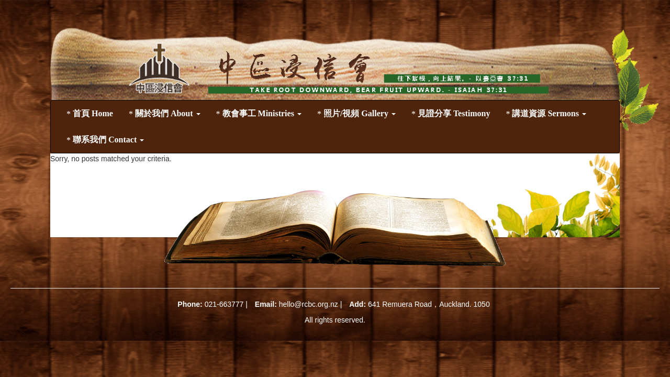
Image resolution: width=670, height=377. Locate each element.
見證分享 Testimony (450, 113)
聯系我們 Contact (105, 140)
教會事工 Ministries (259, 113)
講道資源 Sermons (546, 113)
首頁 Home (89, 113)
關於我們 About (164, 113)
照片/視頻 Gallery (356, 113)
